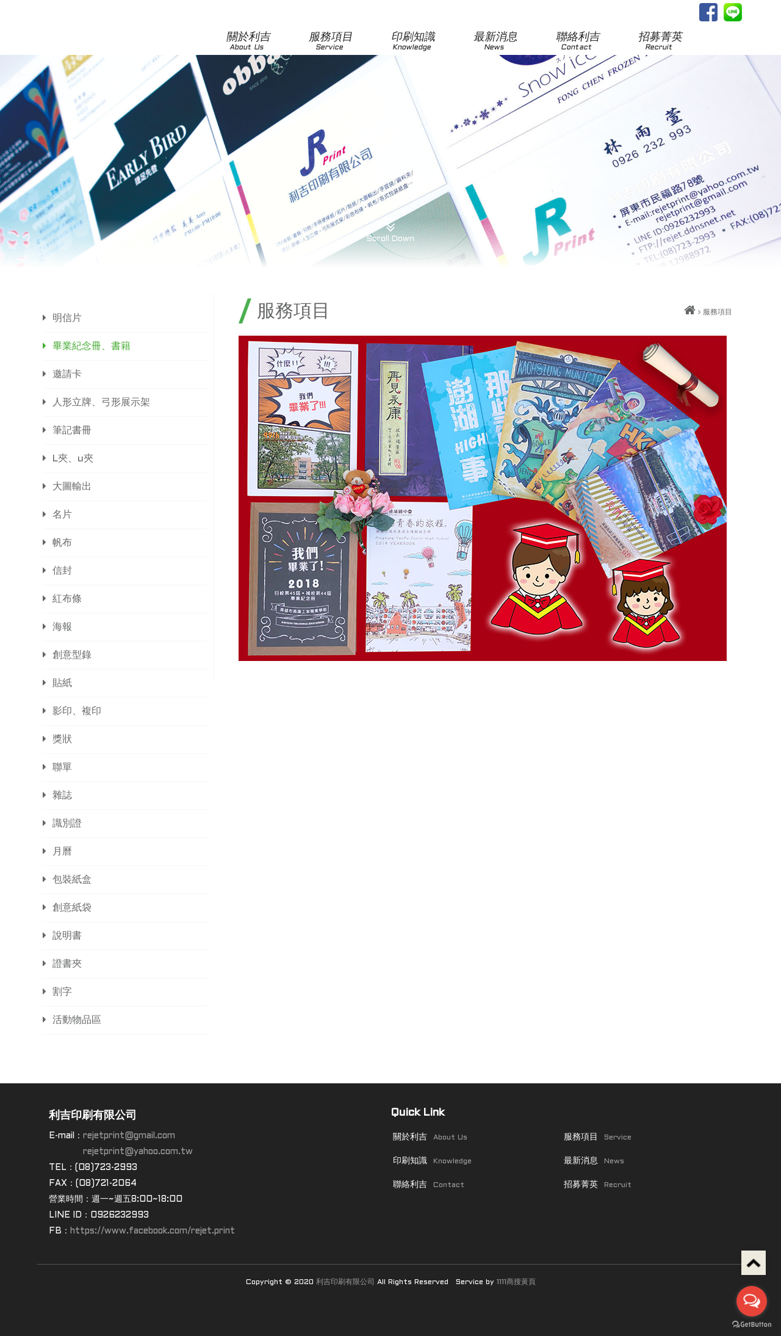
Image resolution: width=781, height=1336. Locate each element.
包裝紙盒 (72, 879)
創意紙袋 (72, 907)
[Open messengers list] (751, 1301)
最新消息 (496, 41)
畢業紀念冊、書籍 (91, 346)
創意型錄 (72, 655)
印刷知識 (413, 41)
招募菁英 (660, 41)
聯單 (62, 767)
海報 (62, 627)
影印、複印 (76, 711)
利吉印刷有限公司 (345, 1282)
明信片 (67, 318)
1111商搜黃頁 (516, 1282)
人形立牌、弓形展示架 (101, 402)
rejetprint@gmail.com (129, 1136)
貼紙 (62, 683)
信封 (62, 571)
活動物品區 (76, 1020)
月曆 (62, 851)
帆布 (62, 542)
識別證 (67, 823)
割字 (62, 992)
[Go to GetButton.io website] (751, 1324)
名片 (62, 514)
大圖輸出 (72, 486)
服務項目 (331, 41)
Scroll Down (390, 228)
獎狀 (62, 739)
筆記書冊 (72, 430)
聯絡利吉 (578, 41)
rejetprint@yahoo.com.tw (138, 1152)
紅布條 (67, 599)
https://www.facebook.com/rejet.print (152, 1231)
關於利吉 (249, 41)
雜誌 (62, 795)
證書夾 (67, 964)
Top (753, 1263)
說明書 (67, 936)
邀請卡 (67, 374)
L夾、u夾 (72, 458)
